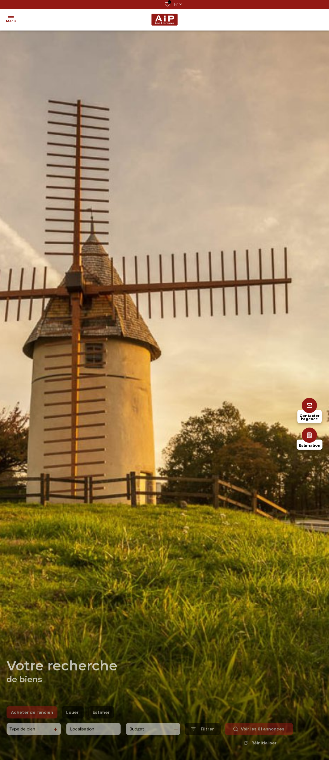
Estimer (101, 720)
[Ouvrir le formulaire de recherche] (203, 737)
